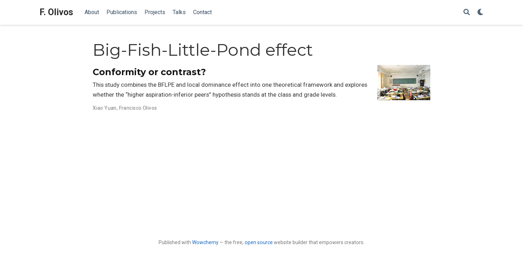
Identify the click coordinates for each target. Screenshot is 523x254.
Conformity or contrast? (149, 72)
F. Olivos (56, 12)
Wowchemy (205, 242)
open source (259, 242)
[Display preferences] (480, 12)
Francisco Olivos (138, 108)
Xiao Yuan (105, 108)
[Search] (466, 12)
